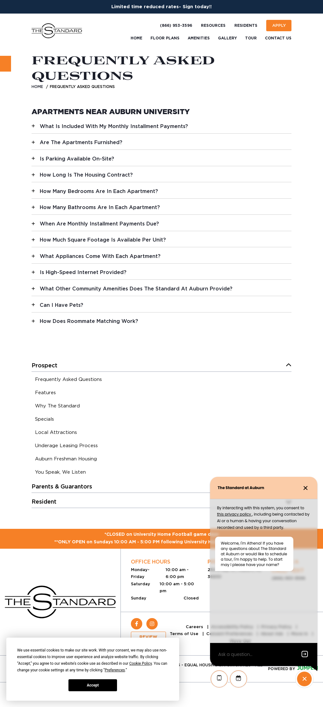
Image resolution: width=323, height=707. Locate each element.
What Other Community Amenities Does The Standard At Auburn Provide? (136, 289)
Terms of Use (185, 633)
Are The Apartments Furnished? (81, 142)
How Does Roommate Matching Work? (89, 321)
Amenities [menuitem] (199, 38)
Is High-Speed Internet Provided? (83, 272)
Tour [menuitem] (251, 38)
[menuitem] (68, 380)
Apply (279, 25)
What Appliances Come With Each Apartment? (100, 256)
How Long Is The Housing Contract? (86, 175)
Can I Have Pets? (61, 305)
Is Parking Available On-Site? (77, 159)
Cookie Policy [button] (140, 663)
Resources (213, 25)
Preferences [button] (115, 670)
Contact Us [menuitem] (278, 38)
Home (37, 86)
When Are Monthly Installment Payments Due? (99, 224)
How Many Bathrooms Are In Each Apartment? (100, 207)
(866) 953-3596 (176, 25)
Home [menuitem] (136, 38)
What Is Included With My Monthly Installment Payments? (114, 126)
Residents (245, 25)
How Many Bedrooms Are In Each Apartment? (99, 191)
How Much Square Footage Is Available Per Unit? (103, 240)
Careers (195, 626)
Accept (93, 685)
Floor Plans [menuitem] (164, 38)
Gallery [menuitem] (227, 38)
